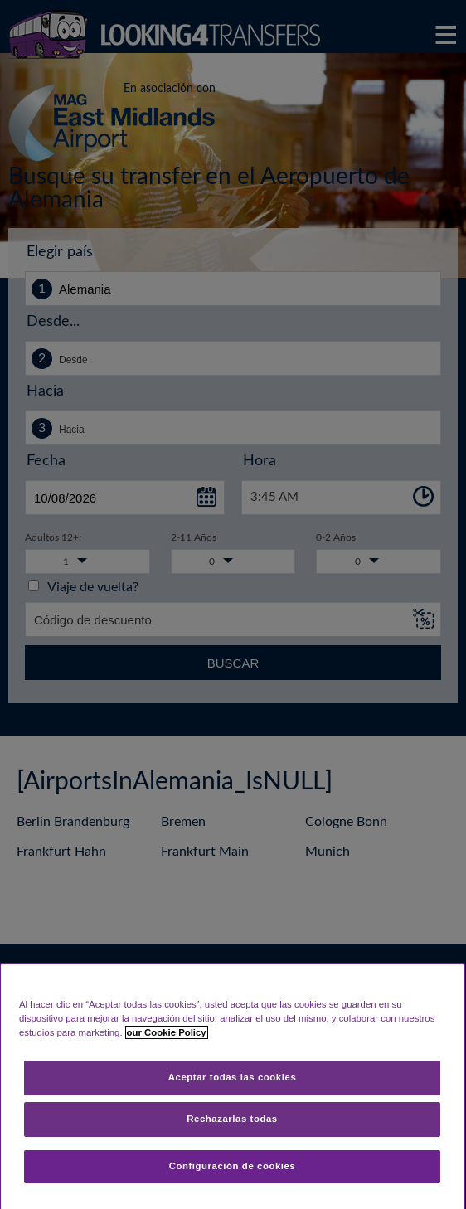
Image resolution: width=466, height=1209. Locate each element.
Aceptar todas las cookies (232, 1077)
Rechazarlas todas (232, 1119)
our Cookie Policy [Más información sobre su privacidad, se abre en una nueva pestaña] (166, 1032)
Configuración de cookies (232, 1166)
